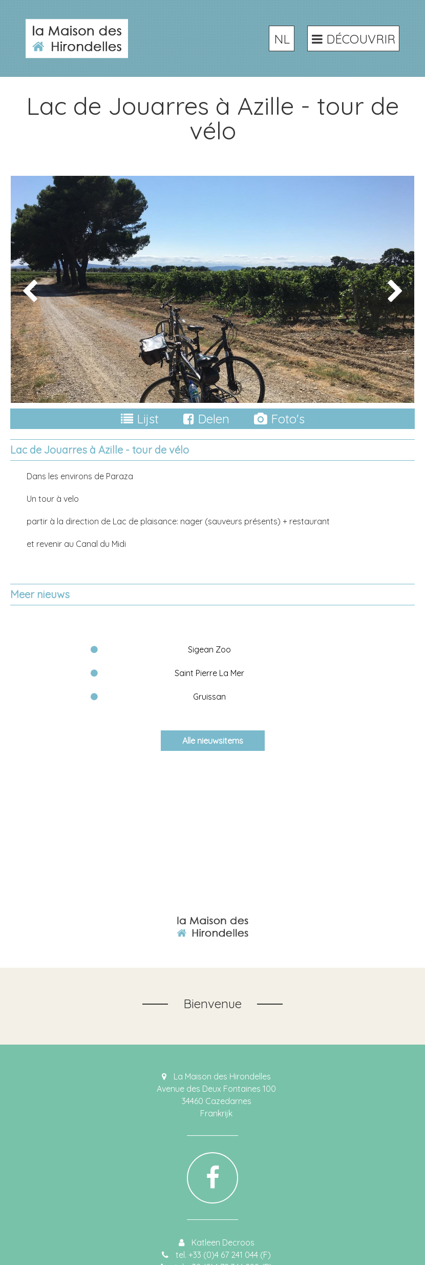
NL (282, 39)
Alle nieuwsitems (212, 741)
